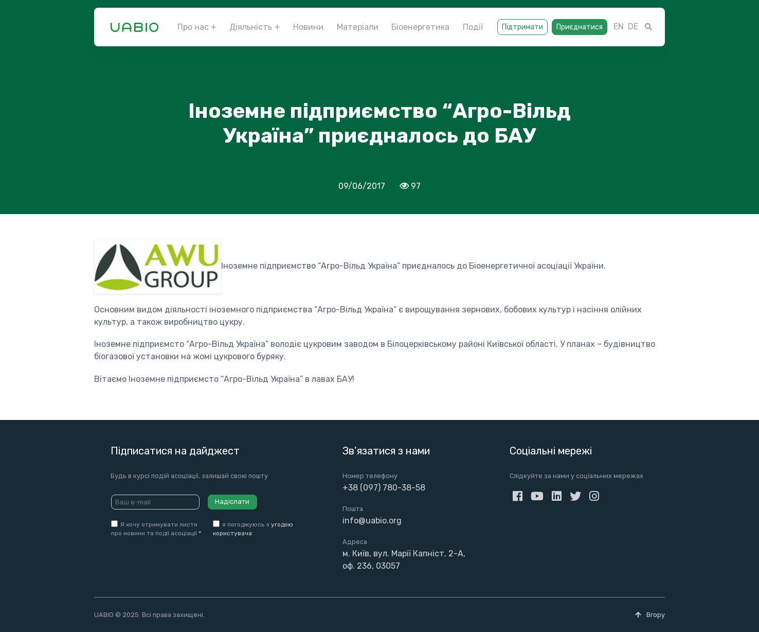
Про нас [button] (193, 27)
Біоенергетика (420, 27)
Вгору (650, 615)
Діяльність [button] (250, 27)
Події (473, 27)
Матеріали (357, 27)
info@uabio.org (372, 520)
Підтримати (522, 27)
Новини (308, 27)
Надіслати (232, 501)
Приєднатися (579, 27)
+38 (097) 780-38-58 (383, 488)
